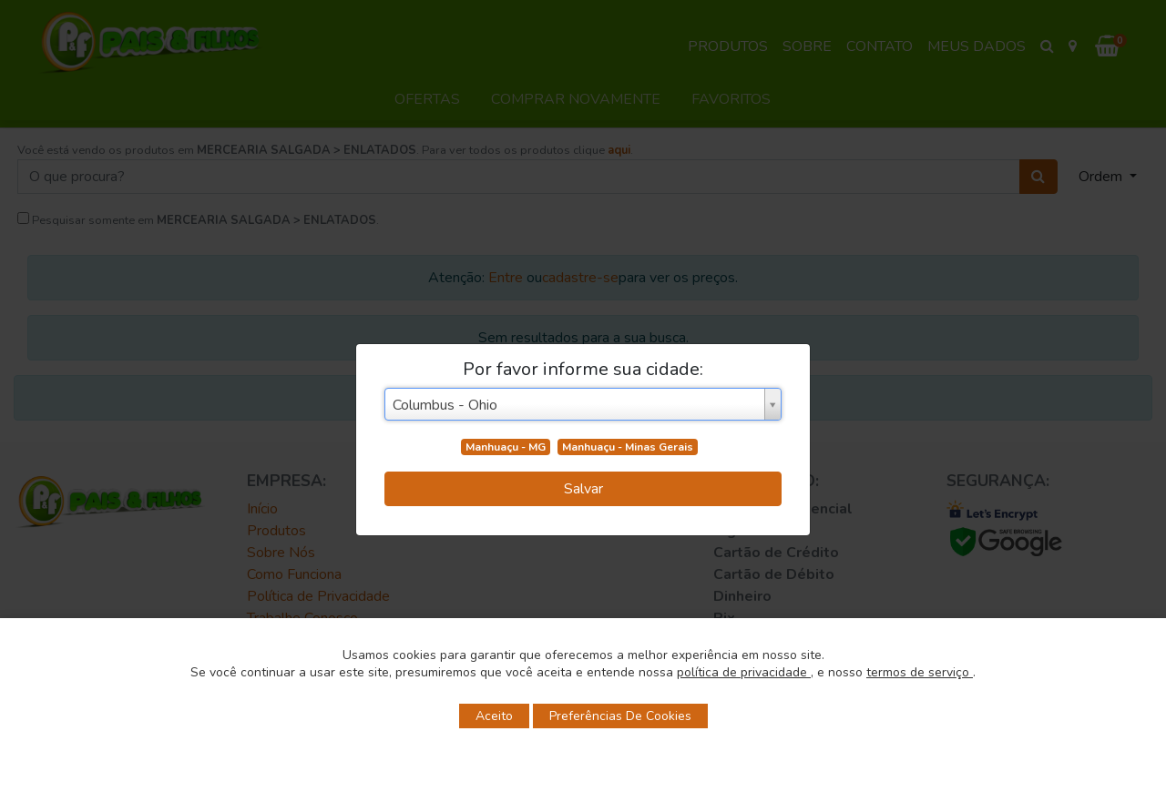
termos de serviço (919, 672)
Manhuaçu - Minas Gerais (627, 447)
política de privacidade (744, 672)
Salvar (583, 489)
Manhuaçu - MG (505, 447)
